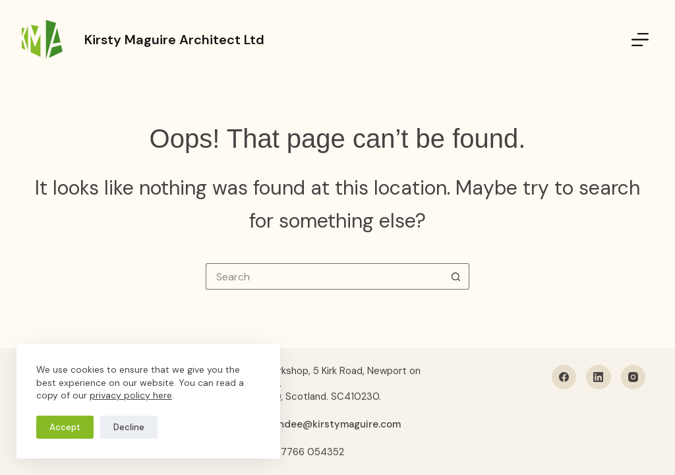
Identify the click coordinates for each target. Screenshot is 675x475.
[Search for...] (324, 276)
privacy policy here (131, 395)
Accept (64, 427)
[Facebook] (564, 377)
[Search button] (456, 276)
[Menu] (640, 39)
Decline (128, 427)
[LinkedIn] (598, 377)
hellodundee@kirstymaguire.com (322, 424)
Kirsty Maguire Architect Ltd (174, 39)
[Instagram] (633, 377)
